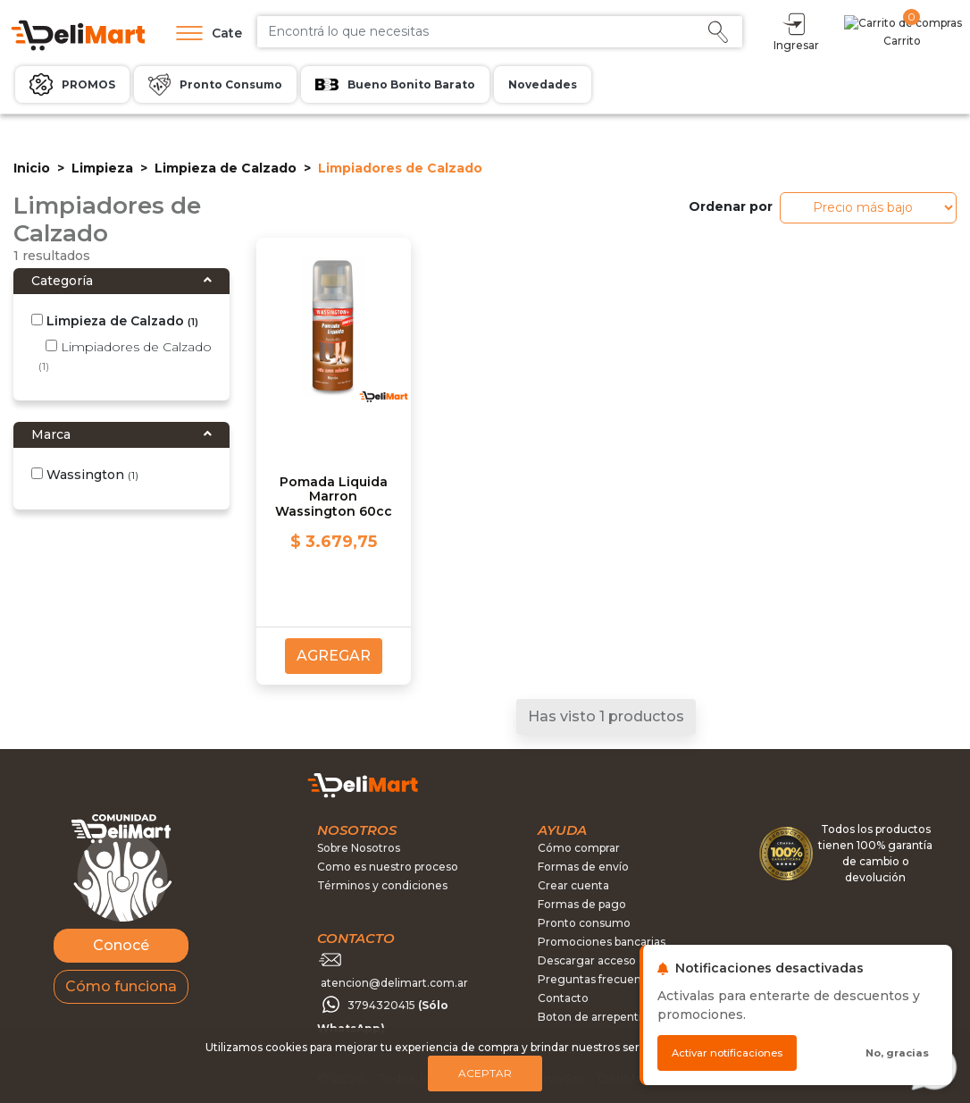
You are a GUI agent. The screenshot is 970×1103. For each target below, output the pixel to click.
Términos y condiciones (382, 885)
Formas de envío (583, 866)
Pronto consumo (584, 923)
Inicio (31, 168)
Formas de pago (582, 904)
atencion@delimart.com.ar (394, 982)
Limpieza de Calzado (226, 168)
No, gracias (897, 1053)
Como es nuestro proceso (387, 866)
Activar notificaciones (727, 1053)
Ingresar (874, 31)
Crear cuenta (573, 885)
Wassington (84, 475)
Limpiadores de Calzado (125, 356)
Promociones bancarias (601, 941)
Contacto (563, 998)
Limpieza (102, 168)
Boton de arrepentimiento (610, 1016)
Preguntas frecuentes (598, 979)
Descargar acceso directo (608, 960)
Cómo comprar (579, 848)
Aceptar (485, 1073)
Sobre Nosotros (358, 848)
